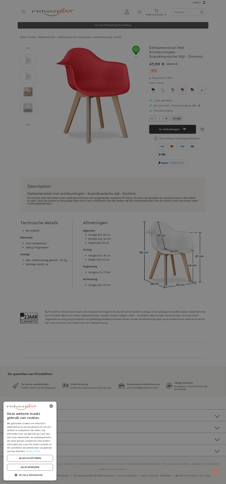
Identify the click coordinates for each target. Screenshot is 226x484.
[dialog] (30, 441)
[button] (30, 475)
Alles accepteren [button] (30, 458)
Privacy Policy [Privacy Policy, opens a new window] (33, 451)
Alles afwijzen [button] (30, 467)
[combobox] (51, 406)
